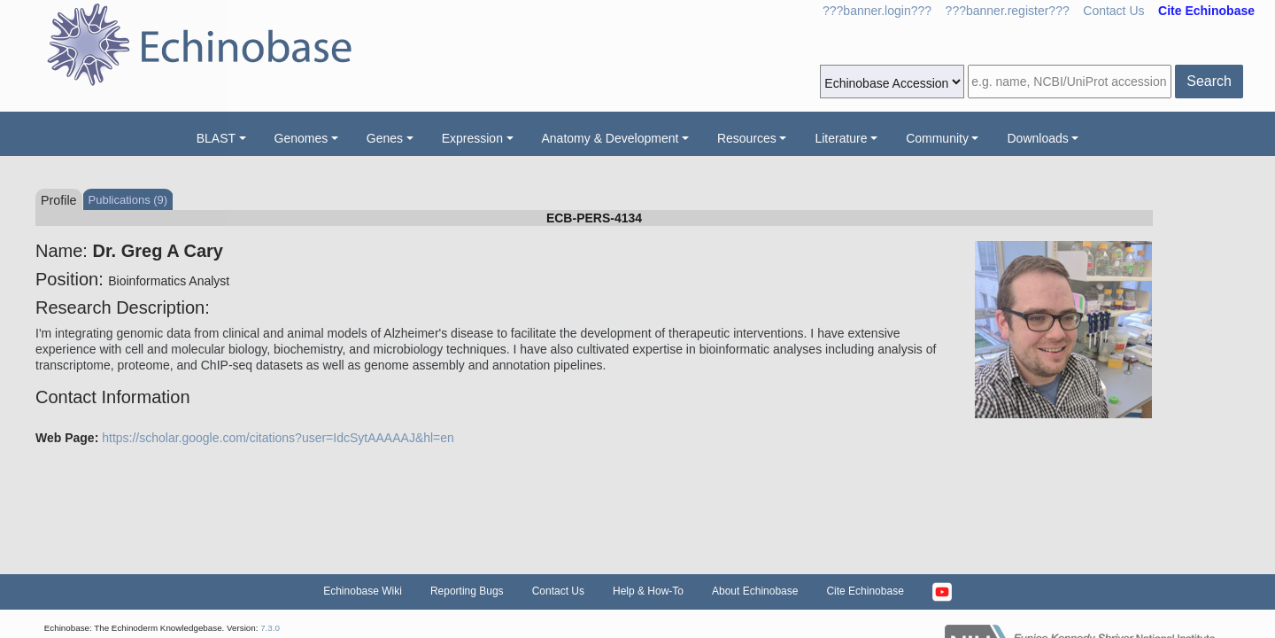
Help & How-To (648, 591)
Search (1209, 81)
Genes (385, 138)
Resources (747, 138)
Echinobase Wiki (362, 591)
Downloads (1037, 138)
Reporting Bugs (467, 591)
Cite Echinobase (864, 591)
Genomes (301, 138)
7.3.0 (270, 628)
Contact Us (1113, 11)
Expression (472, 138)
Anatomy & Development (610, 138)
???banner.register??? (1008, 11)
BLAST (216, 138)
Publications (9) (128, 199)
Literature (841, 138)
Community (937, 138)
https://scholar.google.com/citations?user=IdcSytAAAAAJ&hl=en (278, 438)
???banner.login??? (877, 11)
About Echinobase (755, 591)
